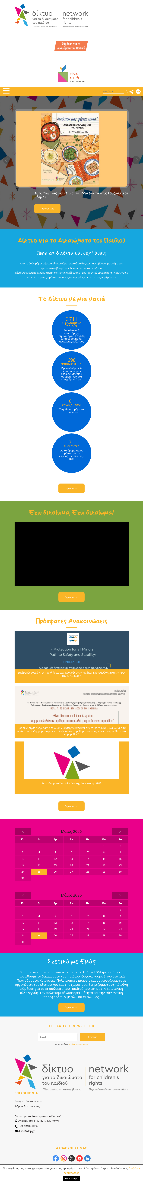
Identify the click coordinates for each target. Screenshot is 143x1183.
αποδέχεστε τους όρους (79, 1044)
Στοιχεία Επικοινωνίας (28, 1101)
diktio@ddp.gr (25, 1131)
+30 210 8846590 (26, 1126)
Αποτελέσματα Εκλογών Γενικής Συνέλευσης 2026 (71, 783)
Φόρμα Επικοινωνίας (27, 1106)
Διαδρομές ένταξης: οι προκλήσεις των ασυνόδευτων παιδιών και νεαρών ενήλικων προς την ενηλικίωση (71, 674)
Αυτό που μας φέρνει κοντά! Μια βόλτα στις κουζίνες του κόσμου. (81, 195)
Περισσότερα (47, 208)
